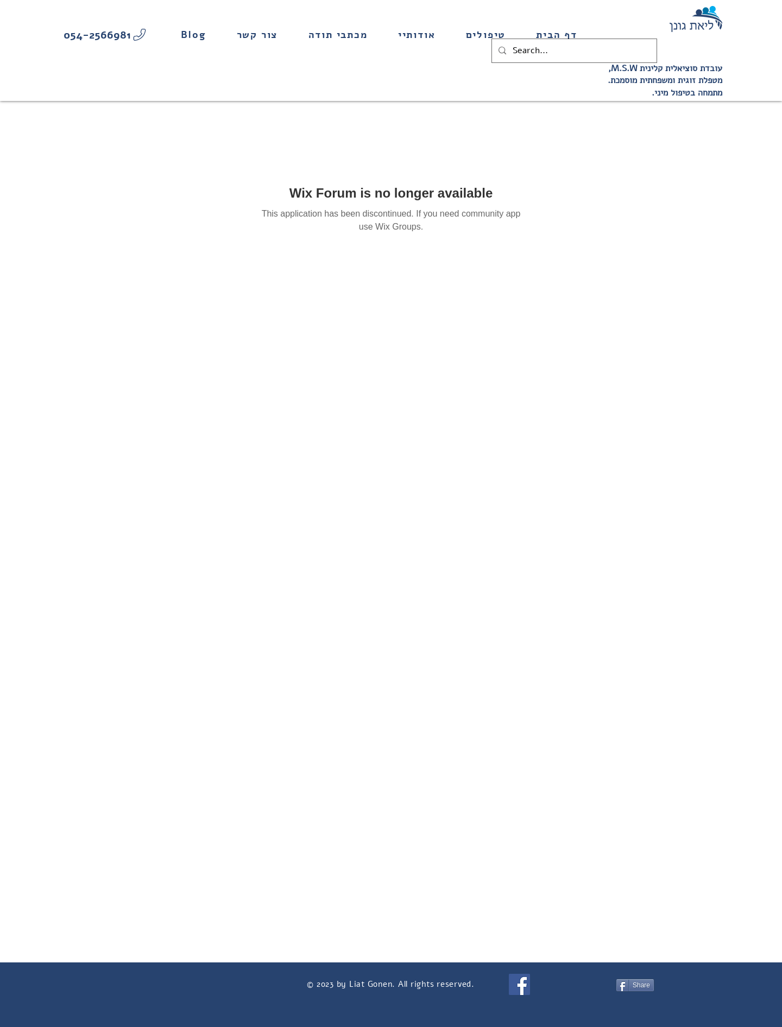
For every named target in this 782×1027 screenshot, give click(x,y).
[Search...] (573, 50)
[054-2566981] (106, 35)
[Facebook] (519, 984)
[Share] (635, 985)
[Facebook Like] (581, 984)
